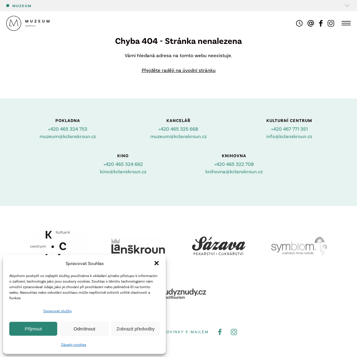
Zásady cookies (73, 344)
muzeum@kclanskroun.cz (68, 136)
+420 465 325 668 (178, 129)
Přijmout (33, 328)
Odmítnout (84, 328)
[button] (156, 263)
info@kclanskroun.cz (289, 136)
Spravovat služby (57, 311)
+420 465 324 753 (67, 129)
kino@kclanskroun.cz (123, 171)
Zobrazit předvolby (136, 328)
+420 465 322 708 (234, 164)
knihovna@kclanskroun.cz (234, 171)
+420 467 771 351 (289, 129)
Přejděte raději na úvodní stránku (179, 70)
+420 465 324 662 (123, 164)
